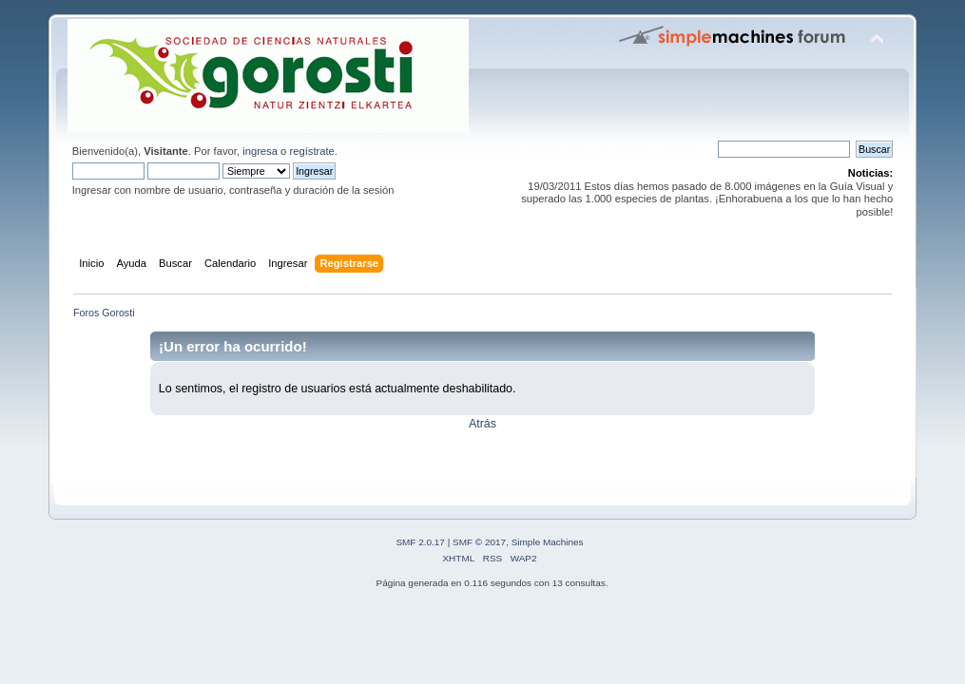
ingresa (260, 151)
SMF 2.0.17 (420, 542)
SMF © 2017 (479, 542)
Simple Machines (547, 542)
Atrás (482, 423)
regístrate (311, 151)
